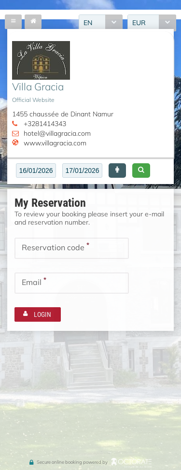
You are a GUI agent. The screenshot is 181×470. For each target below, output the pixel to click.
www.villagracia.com (55, 143)
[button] (117, 170)
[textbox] (36, 170)
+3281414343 (45, 123)
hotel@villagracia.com (57, 133)
